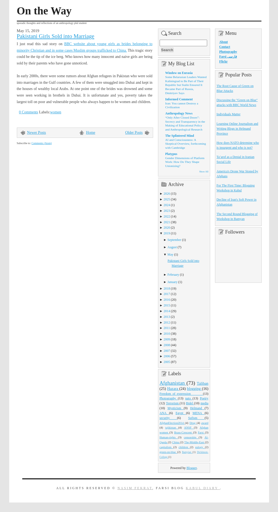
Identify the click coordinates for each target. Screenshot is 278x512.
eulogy (200, 447)
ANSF (189, 427)
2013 (167, 317)
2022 (167, 216)
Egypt (181, 413)
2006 (167, 356)
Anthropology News (179, 113)
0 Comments (28, 112)
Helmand (197, 408)
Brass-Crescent (183, 432)
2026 (167, 194)
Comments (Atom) (41, 143)
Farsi (201, 432)
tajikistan (171, 427)
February (173, 275)
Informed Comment (179, 99)
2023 (167, 211)
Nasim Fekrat (135, 488)
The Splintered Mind (179, 136)
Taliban (202, 383)
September (174, 240)
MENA (198, 413)
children (184, 447)
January (173, 282)
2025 (167, 199)
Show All (203, 171)
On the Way (44, 11)
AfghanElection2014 (172, 422)
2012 (167, 322)
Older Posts (134, 133)
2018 (167, 288)
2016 (167, 300)
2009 (167, 339)
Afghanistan (173, 383)
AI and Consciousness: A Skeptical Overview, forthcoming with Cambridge (185, 143)
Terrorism (173, 403)
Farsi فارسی (228, 56)
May (170, 254)
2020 (167, 227)
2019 (167, 233)
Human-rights (169, 437)
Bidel (190, 403)
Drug (193, 422)
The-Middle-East (194, 442)
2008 (167, 345)
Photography (169, 398)
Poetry (204, 398)
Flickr (223, 61)
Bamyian (187, 452)
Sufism (196, 418)
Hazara (173, 388)
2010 (167, 334)
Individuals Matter (229, 114)
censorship (191, 437)
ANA (164, 413)
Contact (224, 47)
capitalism (166, 447)
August (172, 247)
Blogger (192, 468)
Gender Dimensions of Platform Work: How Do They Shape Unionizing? (185, 161)
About (223, 42)
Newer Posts (36, 133)
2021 (167, 222)
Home (90, 133)
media (204, 403)
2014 (167, 311)
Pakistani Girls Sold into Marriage (55, 36)
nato (188, 398)
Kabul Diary (203, 488)
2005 (167, 362)
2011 (167, 328)
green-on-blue (168, 452)
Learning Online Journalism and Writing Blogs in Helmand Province (237, 128)
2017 (167, 294)
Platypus (171, 154)
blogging (194, 388)
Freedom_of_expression (181, 394)
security (168, 418)
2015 (167, 305)
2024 (167, 205)
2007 (167, 351)
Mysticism (176, 408)
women (55, 112)
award (204, 422)
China (176, 442)
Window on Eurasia (179, 73)
